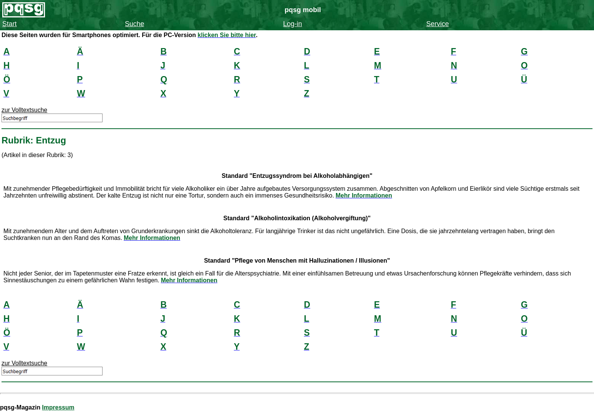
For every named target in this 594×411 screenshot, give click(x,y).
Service (437, 24)
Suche (134, 24)
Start (9, 24)
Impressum (58, 407)
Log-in (292, 24)
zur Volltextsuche (24, 110)
